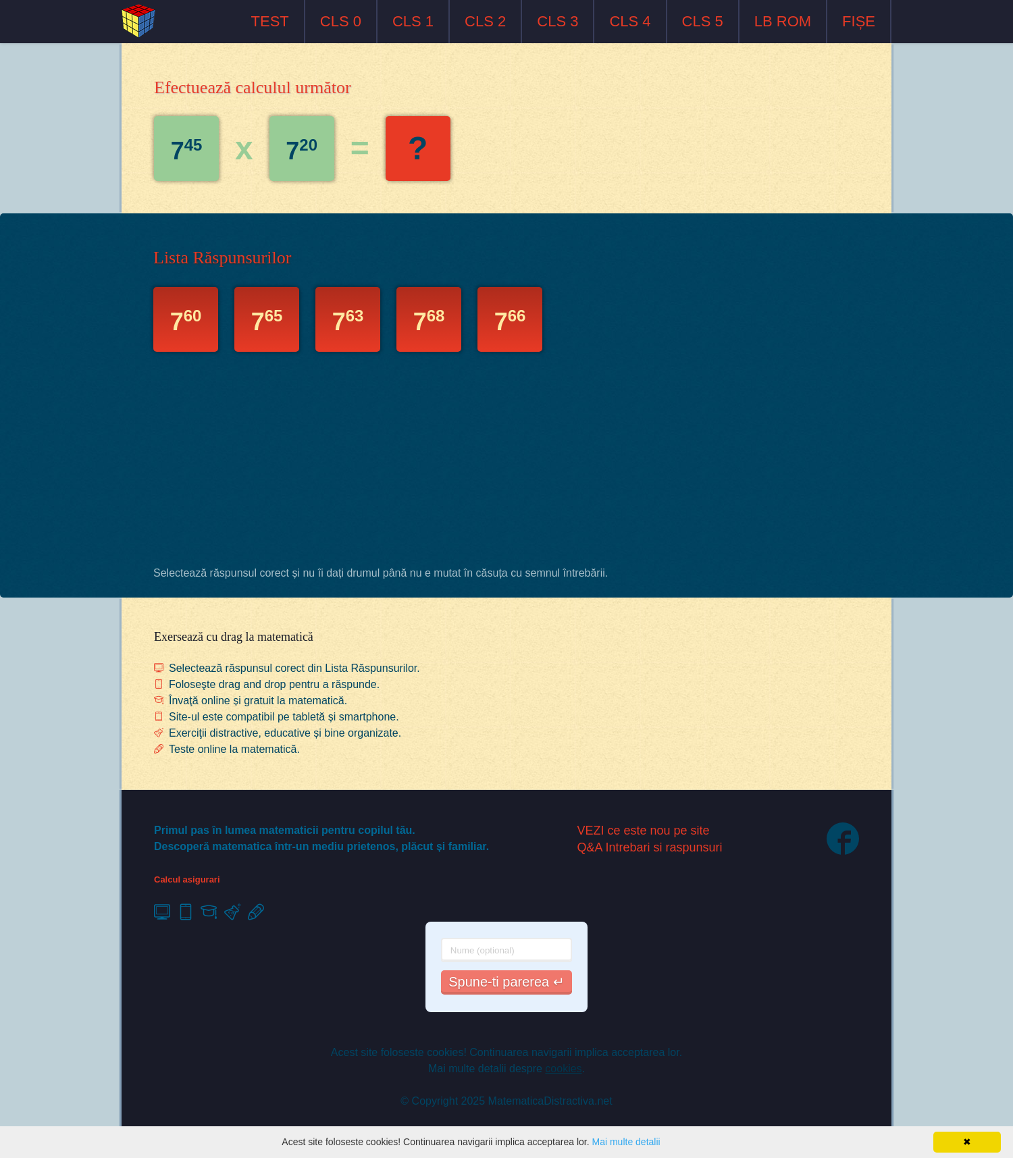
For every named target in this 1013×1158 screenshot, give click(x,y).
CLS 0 (340, 21)
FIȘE (858, 21)
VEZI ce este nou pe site (643, 830)
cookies (563, 1068)
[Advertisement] (506, 462)
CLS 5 (702, 21)
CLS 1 (413, 21)
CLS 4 (629, 21)
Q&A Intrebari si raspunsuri (650, 847)
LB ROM (782, 21)
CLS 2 (485, 21)
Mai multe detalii (626, 1141)
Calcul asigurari (187, 879)
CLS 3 (557, 21)
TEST (270, 21)
